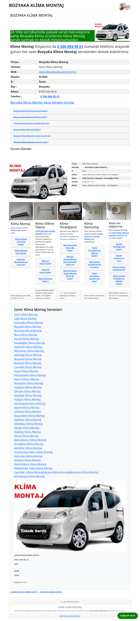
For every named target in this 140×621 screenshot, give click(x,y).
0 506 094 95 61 (70, 46)
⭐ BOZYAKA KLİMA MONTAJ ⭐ (96, 167)
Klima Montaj (16, 228)
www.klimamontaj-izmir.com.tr (57, 72)
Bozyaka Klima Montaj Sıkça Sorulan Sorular (42, 102)
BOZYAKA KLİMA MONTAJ (36, 5)
